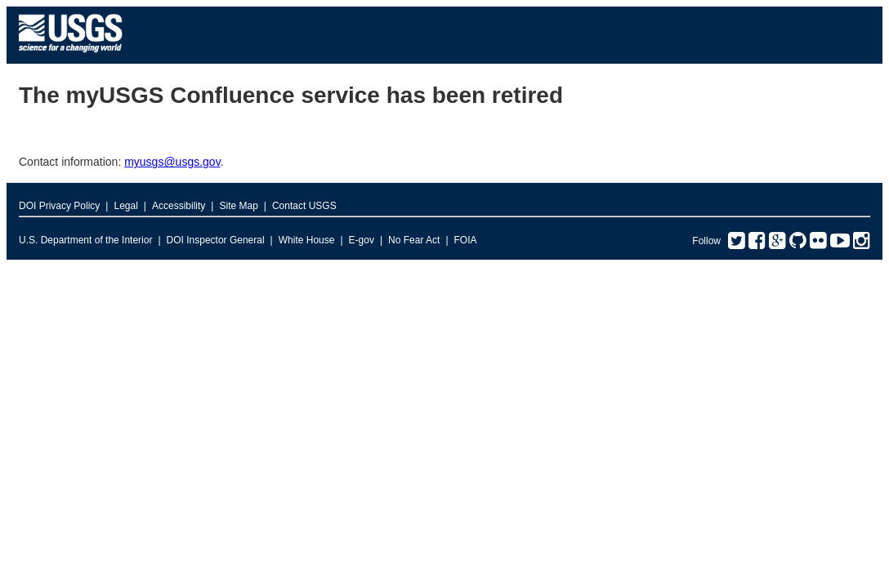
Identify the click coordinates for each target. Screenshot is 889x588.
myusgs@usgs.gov (172, 161)
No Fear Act (414, 240)
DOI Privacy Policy (59, 206)
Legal (125, 206)
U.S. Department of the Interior (85, 240)
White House (307, 240)
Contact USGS (304, 206)
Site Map (238, 206)
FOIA (465, 240)
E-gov (361, 240)
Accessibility (178, 206)
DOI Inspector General (216, 240)
